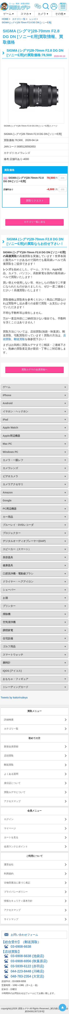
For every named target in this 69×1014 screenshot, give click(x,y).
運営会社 (9, 864)
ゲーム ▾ (8, 13)
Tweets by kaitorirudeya (14, 697)
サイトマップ (11, 919)
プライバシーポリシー (16, 891)
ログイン (9, 819)
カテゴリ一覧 (11, 728)
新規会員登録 (11, 746)
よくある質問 (11, 774)
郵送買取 (19, 339)
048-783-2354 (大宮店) (27, 976)
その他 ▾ (60, 13)
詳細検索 (9, 719)
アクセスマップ (12, 801)
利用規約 (9, 873)
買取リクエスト (35, 200)
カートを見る (11, 837)
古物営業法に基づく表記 (17, 882)
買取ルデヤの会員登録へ (35, 369)
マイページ (10, 828)
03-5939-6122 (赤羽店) (27, 966)
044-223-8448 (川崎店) (27, 971)
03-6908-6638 (21, 946)
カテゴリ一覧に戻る (34, 222)
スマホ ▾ (26, 13)
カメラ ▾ (43, 13)
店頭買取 (9, 755)
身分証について (12, 783)
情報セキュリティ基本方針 (18, 900)
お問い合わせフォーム (24, 934)
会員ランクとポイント (16, 846)
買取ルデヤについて (14, 792)
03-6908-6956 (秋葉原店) (29, 961)
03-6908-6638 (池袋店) (27, 956)
